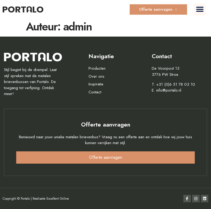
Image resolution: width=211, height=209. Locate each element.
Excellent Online (58, 198)
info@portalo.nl (168, 90)
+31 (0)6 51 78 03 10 (175, 84)
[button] (200, 9)
